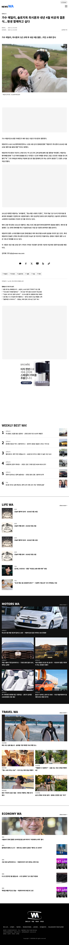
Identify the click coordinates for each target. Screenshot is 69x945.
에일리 (5, 274)
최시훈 (13, 274)
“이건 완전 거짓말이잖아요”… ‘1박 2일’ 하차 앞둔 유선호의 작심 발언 (22, 292)
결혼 (28, 274)
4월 (34, 274)
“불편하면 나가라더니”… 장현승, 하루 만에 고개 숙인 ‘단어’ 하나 (21, 299)
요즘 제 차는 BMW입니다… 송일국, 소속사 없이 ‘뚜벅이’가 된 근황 (21, 289)
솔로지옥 (20, 274)
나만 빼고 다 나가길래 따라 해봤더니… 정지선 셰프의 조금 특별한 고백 (22, 297)
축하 (40, 274)
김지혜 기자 (64, 30)
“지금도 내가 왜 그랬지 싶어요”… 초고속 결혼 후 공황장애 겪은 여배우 (22, 294)
